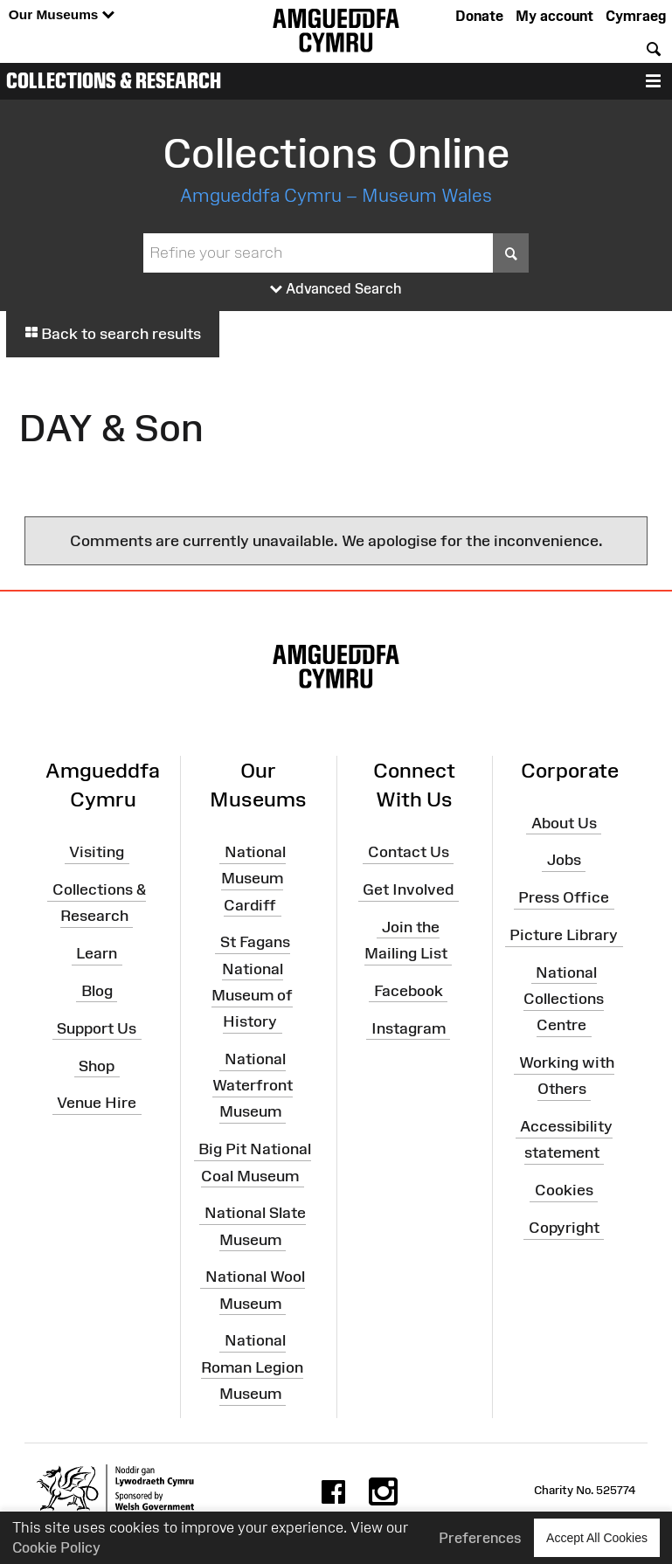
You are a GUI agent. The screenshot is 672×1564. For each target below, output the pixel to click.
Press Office (563, 897)
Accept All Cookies (597, 1537)
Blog (97, 991)
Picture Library (563, 935)
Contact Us (408, 852)
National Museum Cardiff (253, 878)
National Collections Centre (563, 999)
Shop (96, 1065)
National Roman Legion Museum (252, 1366)
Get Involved (408, 889)
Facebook (408, 991)
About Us (564, 822)
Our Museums (61, 15)
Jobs (564, 860)
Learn (96, 953)
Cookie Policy (56, 1547)
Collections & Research (113, 80)
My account (554, 16)
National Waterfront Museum (252, 1085)
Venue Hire (96, 1102)
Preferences (480, 1538)
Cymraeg (636, 16)
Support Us (96, 1028)
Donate (479, 16)
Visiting (96, 852)
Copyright (564, 1227)
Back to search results (112, 334)
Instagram (408, 1028)
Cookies (564, 1190)
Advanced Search (336, 289)
